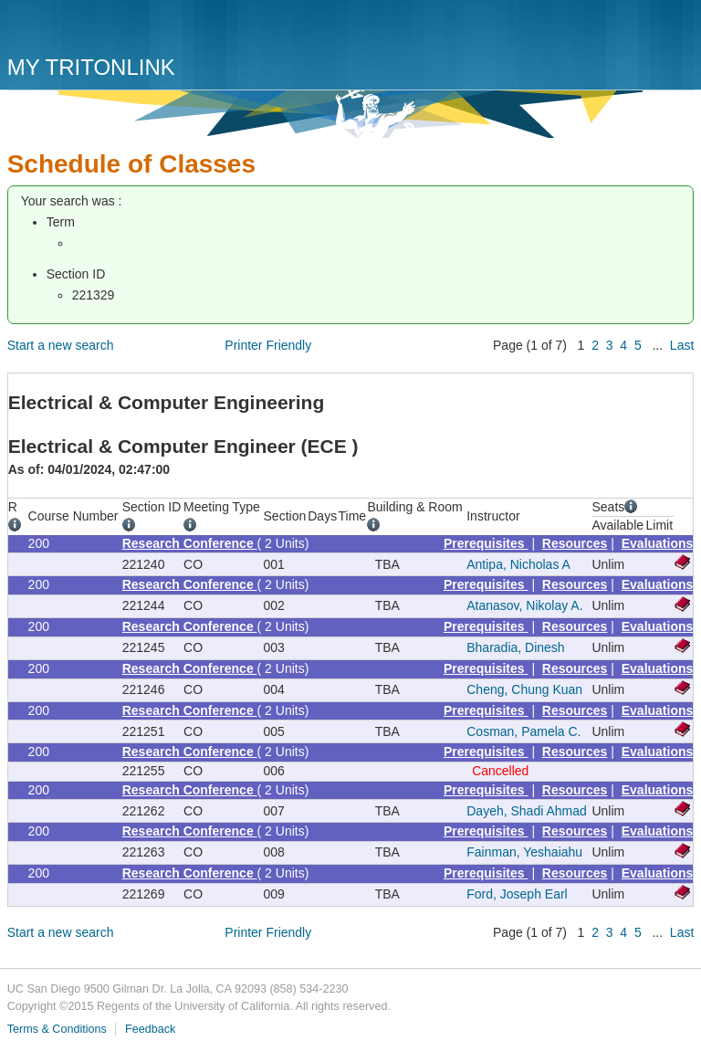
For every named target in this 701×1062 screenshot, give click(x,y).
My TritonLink (91, 67)
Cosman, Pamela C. (523, 731)
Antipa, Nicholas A (518, 564)
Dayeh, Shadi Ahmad (526, 811)
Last (682, 345)
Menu (675, 33)
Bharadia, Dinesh (515, 647)
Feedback (150, 1029)
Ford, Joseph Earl (517, 894)
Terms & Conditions (57, 1029)
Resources (575, 543)
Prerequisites (486, 543)
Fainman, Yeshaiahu (524, 852)
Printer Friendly (268, 345)
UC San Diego (111, 29)
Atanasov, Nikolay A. (524, 605)
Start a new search (60, 345)
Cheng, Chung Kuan (524, 689)
